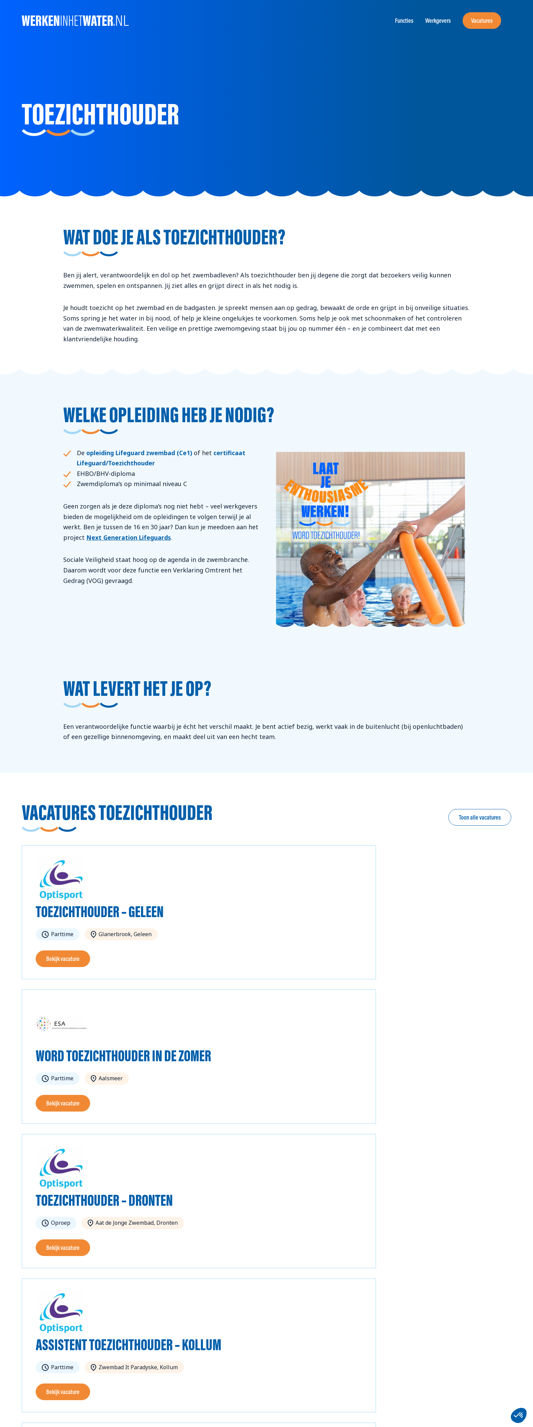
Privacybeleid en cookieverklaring (124, 1411)
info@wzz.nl (36, 1368)
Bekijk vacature (63, 959)
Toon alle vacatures (480, 817)
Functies (404, 20)
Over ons (241, 1316)
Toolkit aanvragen (252, 1327)
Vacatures (482, 20)
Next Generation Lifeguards (129, 537)
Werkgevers (438, 20)
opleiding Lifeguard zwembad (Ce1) (140, 453)
